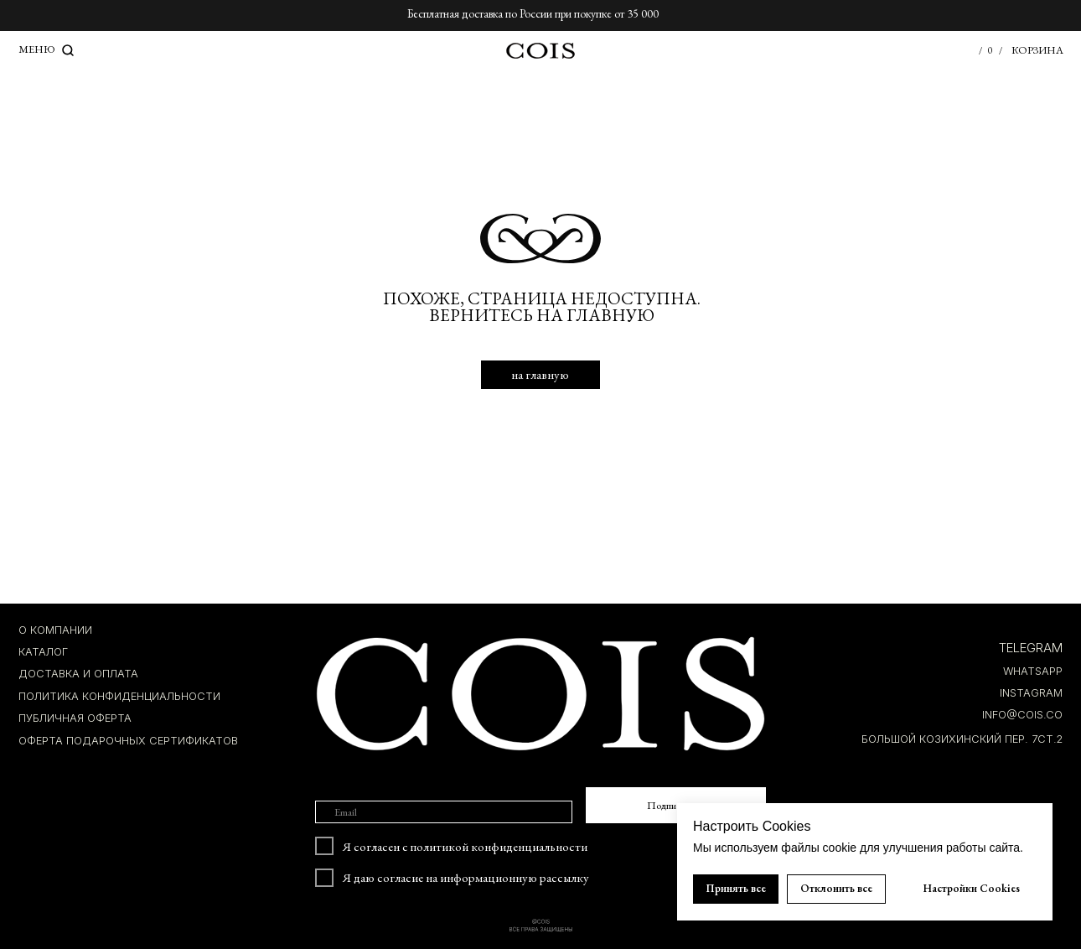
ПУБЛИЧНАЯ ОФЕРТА (75, 718)
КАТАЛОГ (43, 652)
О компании (55, 630)
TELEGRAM (1031, 648)
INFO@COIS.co (1022, 714)
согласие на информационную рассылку (483, 877)
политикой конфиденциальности (499, 846)
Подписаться (675, 805)
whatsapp (1033, 671)
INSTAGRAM (1031, 693)
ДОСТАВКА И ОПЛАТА (78, 673)
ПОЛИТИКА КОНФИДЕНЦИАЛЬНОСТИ (119, 696)
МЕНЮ (36, 49)
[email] (443, 812)
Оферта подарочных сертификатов (128, 740)
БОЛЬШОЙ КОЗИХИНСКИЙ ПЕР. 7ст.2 (962, 739)
